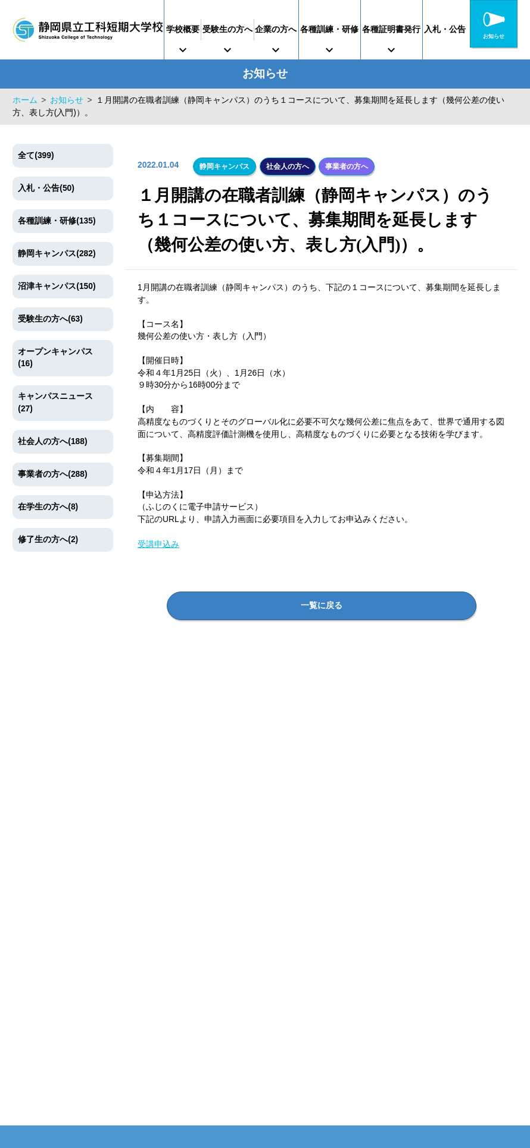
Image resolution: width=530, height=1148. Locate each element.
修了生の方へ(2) (48, 539)
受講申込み (158, 542)
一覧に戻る (321, 601)
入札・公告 (491, 29)
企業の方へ (297, 29)
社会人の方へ (286, 165)
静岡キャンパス (224, 165)
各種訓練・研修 (359, 29)
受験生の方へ (240, 29)
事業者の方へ (344, 165)
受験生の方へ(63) (50, 318)
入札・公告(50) (46, 188)
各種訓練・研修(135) (56, 220)
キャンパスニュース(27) (55, 402)
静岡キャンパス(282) (56, 253)
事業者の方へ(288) (52, 474)
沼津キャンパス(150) (56, 286)
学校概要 (187, 29)
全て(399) (36, 155)
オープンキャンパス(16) (55, 358)
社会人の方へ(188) (52, 441)
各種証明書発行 (429, 29)
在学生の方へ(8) (48, 506)
